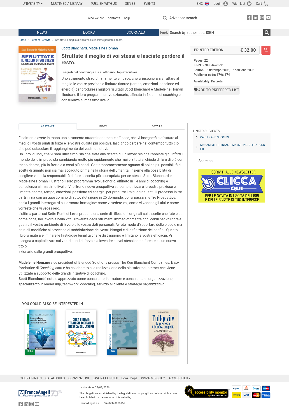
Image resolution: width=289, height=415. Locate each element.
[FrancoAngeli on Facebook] (249, 18)
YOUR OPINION (31, 378)
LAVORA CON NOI (105, 378)
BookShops (129, 378)
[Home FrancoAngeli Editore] (48, 18)
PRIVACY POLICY (153, 378)
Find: (164, 32)
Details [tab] (157, 126)
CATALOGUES (55, 378)
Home (22, 40)
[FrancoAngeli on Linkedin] (255, 18)
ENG (200, 3)
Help (127, 18)
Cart (259, 3)
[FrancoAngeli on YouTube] (268, 18)
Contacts (114, 18)
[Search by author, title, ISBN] (216, 32)
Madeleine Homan (103, 48)
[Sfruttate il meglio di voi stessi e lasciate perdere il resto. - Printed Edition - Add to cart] (265, 50)
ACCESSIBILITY (179, 378)
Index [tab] (103, 126)
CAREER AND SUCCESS (214, 137)
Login (218, 3)
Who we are (96, 18)
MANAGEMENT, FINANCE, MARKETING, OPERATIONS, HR (232, 147)
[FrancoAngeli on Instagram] (262, 18)
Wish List (238, 3)
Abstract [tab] (47, 126)
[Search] (266, 32)
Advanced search (183, 18)
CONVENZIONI (78, 378)
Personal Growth (40, 40)
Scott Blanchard (74, 48)
